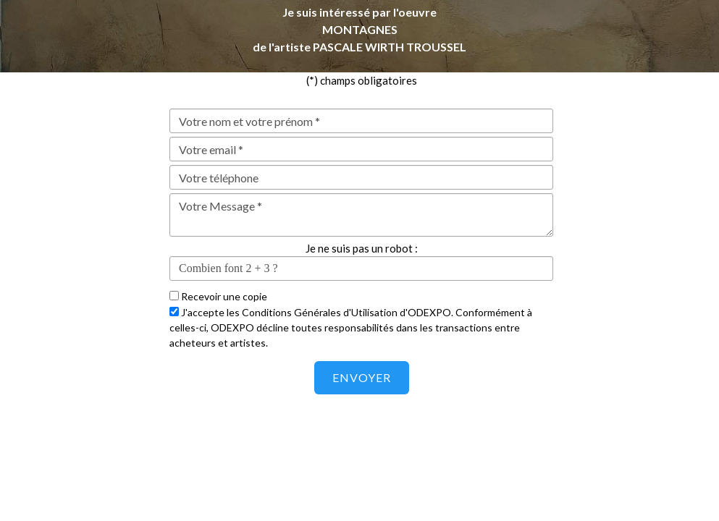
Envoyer (361, 377)
